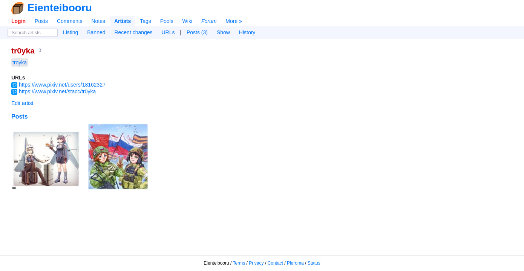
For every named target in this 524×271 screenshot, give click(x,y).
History (247, 32)
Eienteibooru (60, 8)
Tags (145, 21)
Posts (41, 21)
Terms (239, 263)
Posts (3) (197, 32)
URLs (168, 32)
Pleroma (295, 263)
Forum (208, 21)
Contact (275, 263)
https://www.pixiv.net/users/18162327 (62, 85)
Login (18, 21)
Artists (122, 21)
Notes (98, 21)
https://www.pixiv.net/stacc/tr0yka (57, 91)
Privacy (256, 263)
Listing (70, 32)
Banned (96, 32)
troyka (19, 62)
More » (233, 21)
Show (223, 32)
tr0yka (23, 50)
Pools (166, 21)
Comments (70, 21)
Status (314, 263)
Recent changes (133, 32)
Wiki (187, 21)
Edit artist (22, 103)
